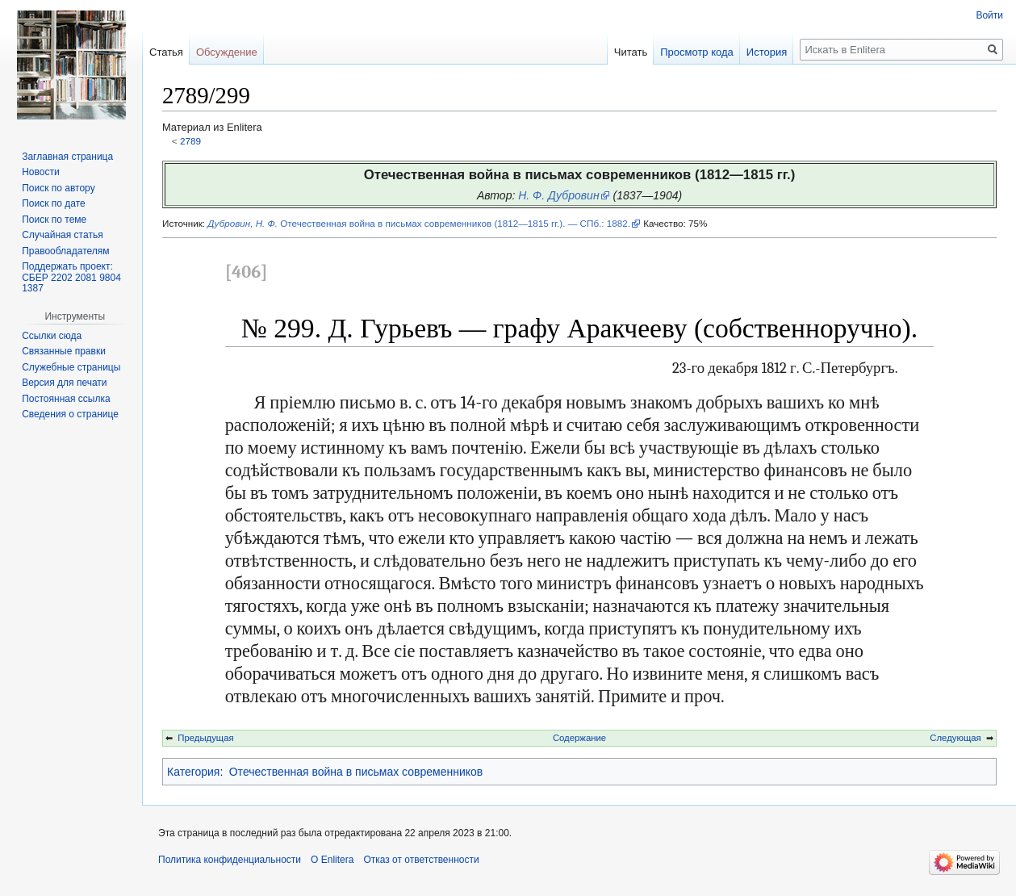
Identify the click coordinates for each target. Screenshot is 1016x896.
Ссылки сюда (52, 335)
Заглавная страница (67, 156)
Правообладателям (65, 251)
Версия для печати (64, 382)
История (766, 52)
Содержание (579, 738)
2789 (190, 141)
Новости (40, 172)
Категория (193, 771)
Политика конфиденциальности (229, 859)
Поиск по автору (58, 188)
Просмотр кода (697, 52)
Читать (630, 52)
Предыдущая (205, 738)
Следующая (955, 738)
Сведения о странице (70, 414)
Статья (166, 52)
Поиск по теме (54, 219)
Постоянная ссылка (66, 398)
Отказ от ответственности (421, 859)
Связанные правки (64, 351)
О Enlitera (332, 859)
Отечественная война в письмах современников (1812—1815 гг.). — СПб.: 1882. (418, 223)
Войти (989, 15)
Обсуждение (226, 52)
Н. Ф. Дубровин (558, 195)
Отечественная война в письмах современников (356, 771)
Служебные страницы (71, 367)
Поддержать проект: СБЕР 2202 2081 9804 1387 (71, 277)
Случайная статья (62, 235)
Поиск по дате (54, 203)
